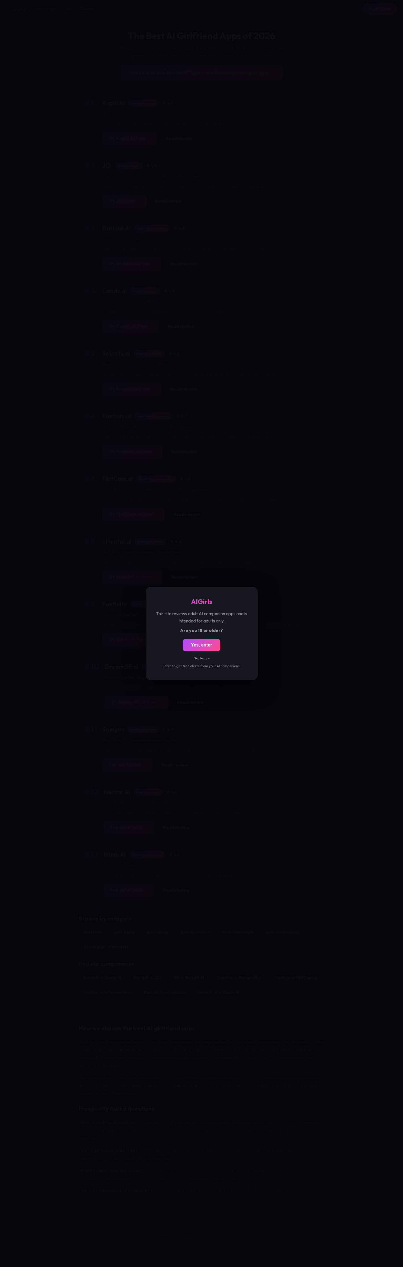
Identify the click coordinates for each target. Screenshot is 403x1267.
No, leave (202, 658)
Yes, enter (201, 645)
